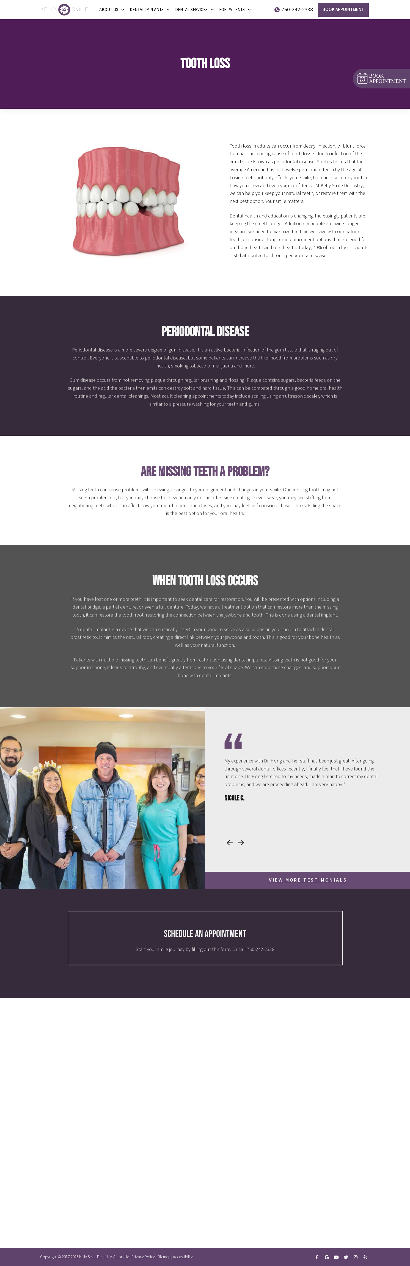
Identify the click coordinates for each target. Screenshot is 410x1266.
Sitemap (163, 1257)
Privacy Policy (143, 1257)
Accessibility (183, 1257)
